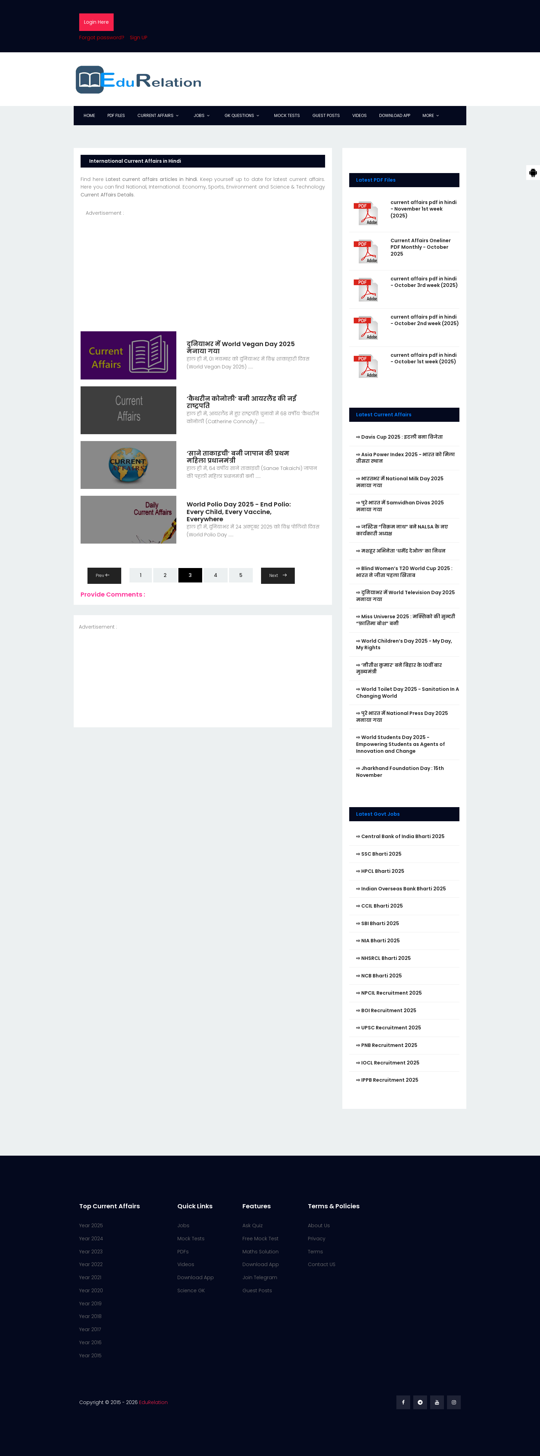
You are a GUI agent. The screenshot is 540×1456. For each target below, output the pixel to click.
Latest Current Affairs (384, 414)
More (428, 115)
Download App (394, 115)
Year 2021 (90, 1277)
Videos (359, 115)
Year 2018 (90, 1316)
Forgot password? (101, 37)
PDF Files (116, 115)
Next (278, 575)
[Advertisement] (203, 265)
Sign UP (138, 37)
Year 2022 (91, 1264)
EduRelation (153, 1402)
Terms (315, 1251)
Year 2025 (91, 1225)
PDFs (183, 1251)
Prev (103, 575)
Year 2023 (91, 1251)
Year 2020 (91, 1290)
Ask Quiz (252, 1225)
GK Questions (239, 115)
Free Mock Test (260, 1238)
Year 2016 (90, 1342)
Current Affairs (155, 115)
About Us (319, 1225)
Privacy (316, 1238)
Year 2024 (91, 1238)
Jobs (199, 115)
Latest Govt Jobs (378, 814)
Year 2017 (90, 1329)
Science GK (191, 1290)
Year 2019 (90, 1303)
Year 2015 (90, 1355)
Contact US (321, 1264)
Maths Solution (260, 1251)
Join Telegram (259, 1277)
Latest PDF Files (376, 179)
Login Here (96, 22)
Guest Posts (326, 115)
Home (89, 115)
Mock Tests (287, 115)
